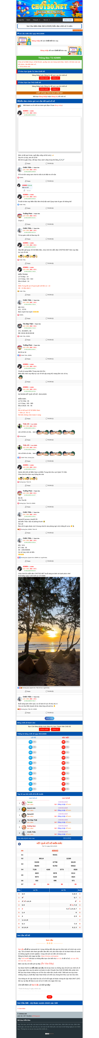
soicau (29, 961)
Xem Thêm (49, 718)
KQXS (28, 20)
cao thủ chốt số (41, 1029)
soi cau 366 (74, 958)
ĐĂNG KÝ (78, 20)
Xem (49, 997)
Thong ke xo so (26, 1029)
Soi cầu (21, 949)
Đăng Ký (55, 78)
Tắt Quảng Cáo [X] (77, 30)
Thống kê (37, 19)
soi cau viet (22, 961)
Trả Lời (28, 190)
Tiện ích (46, 19)
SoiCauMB (25, 958)
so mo (34, 1029)
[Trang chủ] (49, 8)
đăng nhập (58, 105)
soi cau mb (28, 1027)
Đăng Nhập (44, 78)
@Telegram (36, 1016)
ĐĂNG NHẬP (68, 20)
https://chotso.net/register (49, 956)
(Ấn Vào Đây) (47, 963)
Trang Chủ (21, 20)
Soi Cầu (35, 985)
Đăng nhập (62, 804)
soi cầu (59, 958)
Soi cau (23, 1024)
